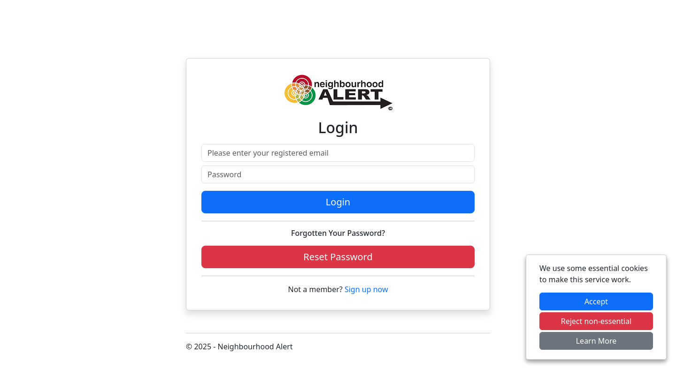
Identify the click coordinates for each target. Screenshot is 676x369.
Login (338, 202)
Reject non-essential (596, 321)
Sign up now (366, 289)
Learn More (596, 341)
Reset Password (337, 256)
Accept (596, 301)
